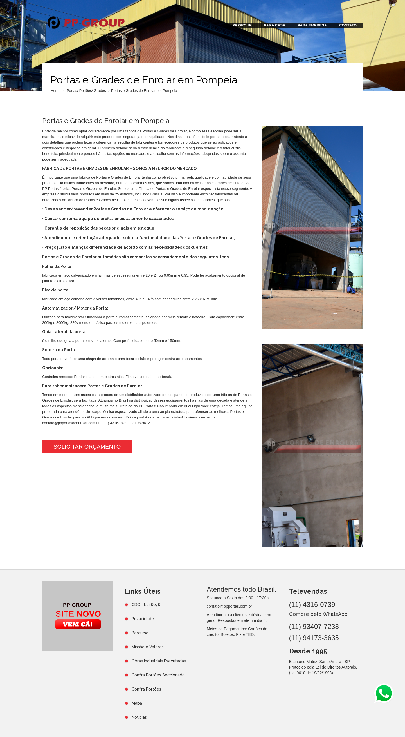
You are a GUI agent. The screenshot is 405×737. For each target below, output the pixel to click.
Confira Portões (146, 689)
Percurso (140, 633)
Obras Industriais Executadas (159, 661)
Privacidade (143, 618)
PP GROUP (241, 25)
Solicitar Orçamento (87, 447)
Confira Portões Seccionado (158, 675)
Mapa (137, 703)
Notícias (139, 717)
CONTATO (348, 25)
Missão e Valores (148, 647)
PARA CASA (274, 25)
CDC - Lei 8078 (146, 604)
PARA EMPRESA (312, 25)
